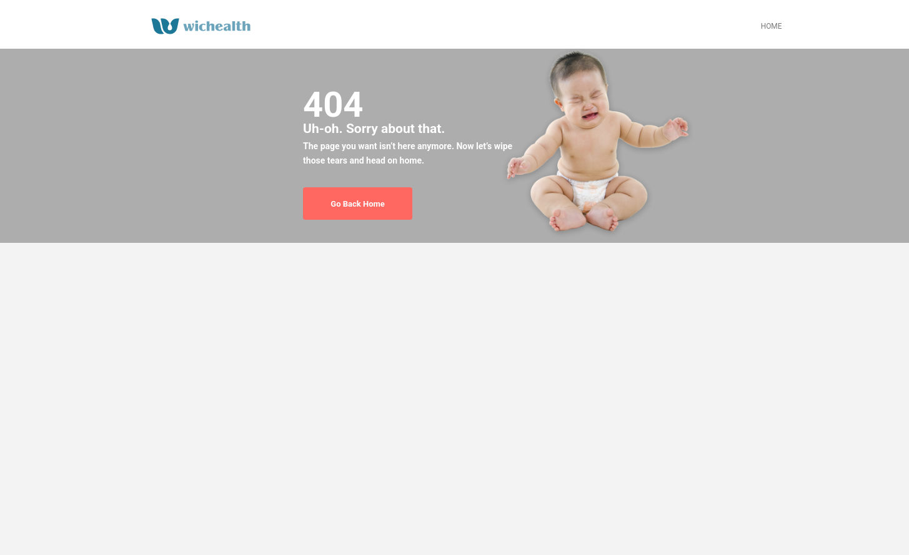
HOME (771, 26)
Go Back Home (357, 204)
